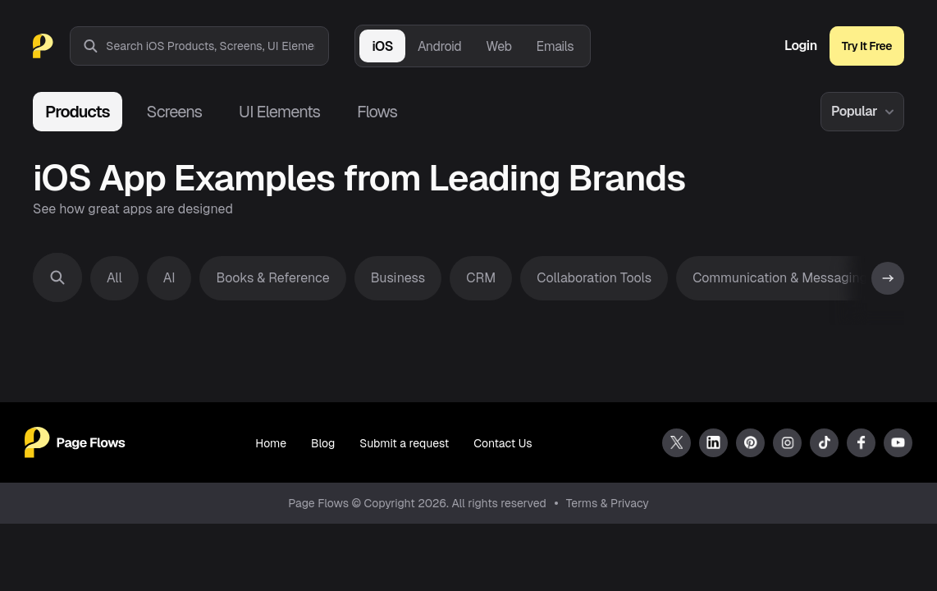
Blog (323, 443)
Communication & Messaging (779, 277)
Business (398, 277)
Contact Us (502, 443)
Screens (174, 111)
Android (439, 46)
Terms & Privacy (607, 503)
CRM (481, 277)
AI (169, 277)
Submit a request (404, 443)
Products (77, 111)
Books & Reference (272, 277)
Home (270, 443)
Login (800, 46)
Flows (377, 111)
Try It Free (867, 46)
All (114, 277)
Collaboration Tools (594, 277)
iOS (382, 46)
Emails (555, 46)
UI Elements (279, 111)
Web (498, 46)
